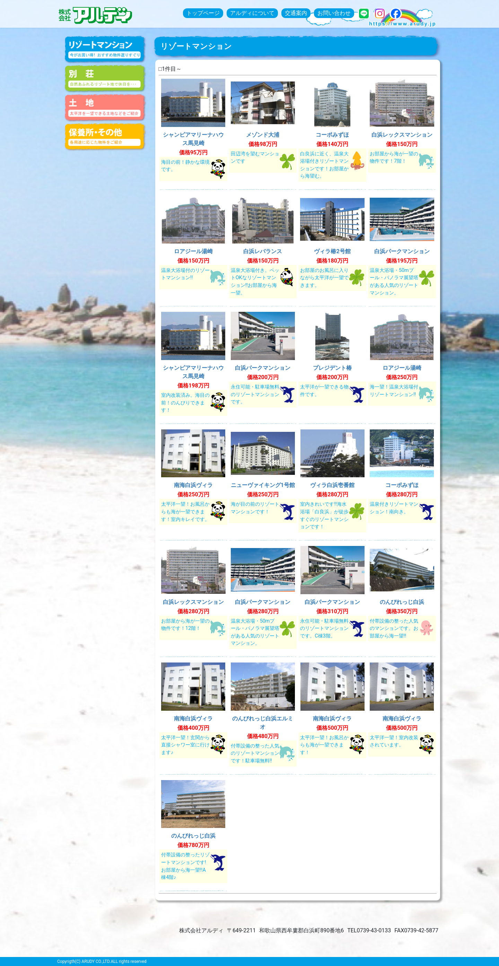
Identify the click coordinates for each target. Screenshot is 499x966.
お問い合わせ (334, 13)
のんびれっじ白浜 (402, 602)
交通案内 (296, 13)
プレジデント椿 (332, 368)
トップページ (203, 13)
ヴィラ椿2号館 (332, 251)
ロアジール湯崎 (193, 251)
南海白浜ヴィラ (193, 485)
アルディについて (252, 13)
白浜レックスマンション (401, 134)
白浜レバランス (262, 251)
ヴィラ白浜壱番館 (332, 485)
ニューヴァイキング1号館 (263, 485)
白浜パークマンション (402, 251)
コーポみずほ (332, 134)
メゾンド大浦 (262, 134)
